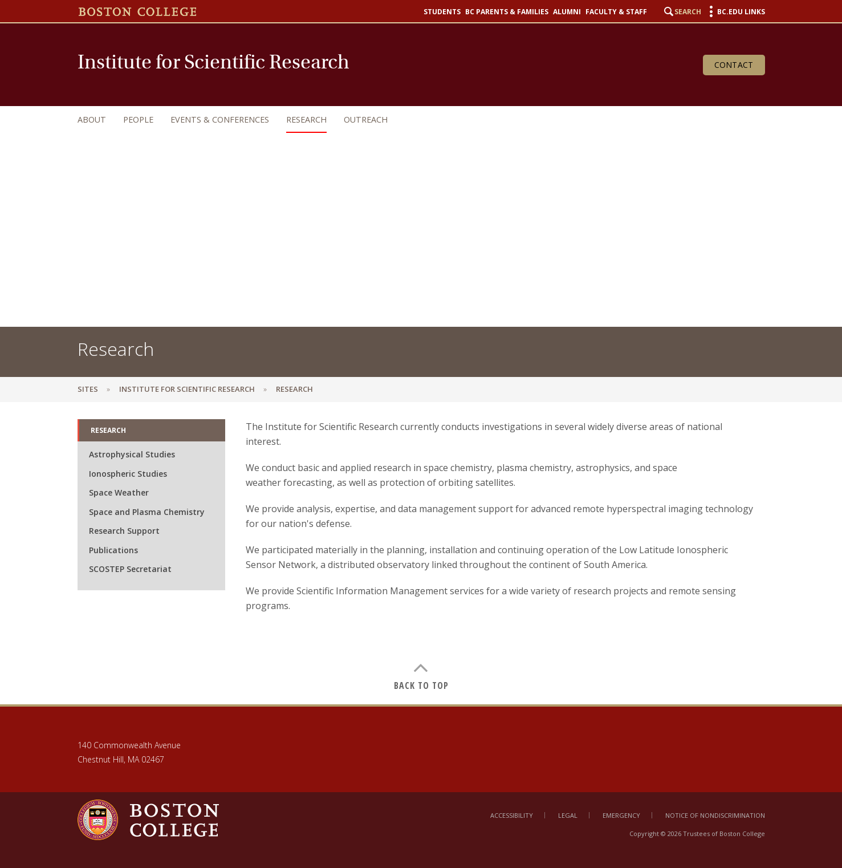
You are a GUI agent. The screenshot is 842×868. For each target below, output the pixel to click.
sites (88, 389)
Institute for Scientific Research (187, 389)
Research (306, 119)
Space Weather (119, 492)
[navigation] (410, 119)
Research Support (124, 530)
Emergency (621, 815)
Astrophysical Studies (132, 454)
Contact (734, 64)
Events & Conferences (219, 119)
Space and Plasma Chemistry (147, 511)
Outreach (366, 119)
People (138, 119)
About (92, 119)
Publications (113, 550)
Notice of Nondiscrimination (715, 815)
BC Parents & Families (506, 12)
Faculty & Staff (616, 12)
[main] (421, 553)
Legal (567, 815)
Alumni (567, 12)
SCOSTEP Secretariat (130, 568)
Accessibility (511, 815)
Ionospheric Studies (128, 473)
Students (442, 12)
